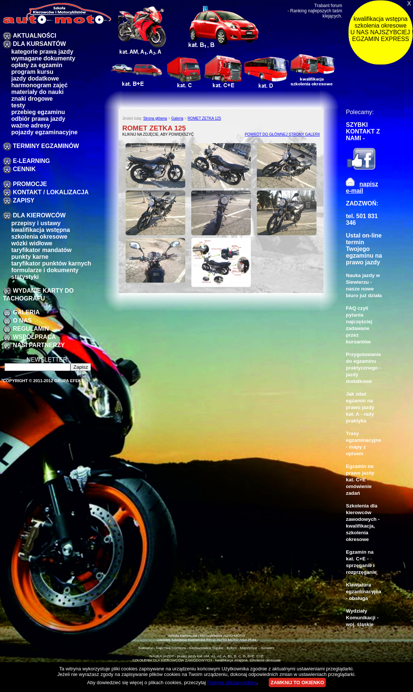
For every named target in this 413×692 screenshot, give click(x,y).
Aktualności (34, 35)
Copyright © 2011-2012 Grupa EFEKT (43, 380)
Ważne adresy (30, 125)
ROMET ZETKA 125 (204, 118)
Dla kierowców (39, 215)
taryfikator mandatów (41, 250)
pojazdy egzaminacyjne (44, 132)
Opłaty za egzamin (36, 65)
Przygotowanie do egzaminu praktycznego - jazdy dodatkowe (363, 368)
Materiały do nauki (37, 92)
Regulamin (31, 328)
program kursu (32, 72)
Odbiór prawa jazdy (38, 119)
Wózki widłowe (31, 243)
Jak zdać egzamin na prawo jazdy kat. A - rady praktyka (360, 407)
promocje (30, 184)
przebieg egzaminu (38, 112)
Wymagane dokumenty (43, 58)
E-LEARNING (31, 161)
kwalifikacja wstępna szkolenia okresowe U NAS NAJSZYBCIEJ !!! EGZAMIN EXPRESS (381, 29)
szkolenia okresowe (39, 236)
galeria (26, 312)
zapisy (23, 200)
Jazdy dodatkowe (35, 78)
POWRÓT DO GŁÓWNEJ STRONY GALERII (282, 134)
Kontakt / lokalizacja (50, 192)
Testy (18, 105)
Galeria (177, 118)
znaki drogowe (32, 98)
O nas (22, 320)
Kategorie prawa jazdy (42, 51)
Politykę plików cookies (232, 682)
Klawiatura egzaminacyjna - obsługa (363, 591)
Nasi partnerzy (38, 345)
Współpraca (34, 337)
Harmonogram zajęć (39, 85)
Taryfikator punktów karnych (51, 263)
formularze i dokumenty (44, 270)
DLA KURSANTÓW (39, 44)
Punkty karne (29, 257)
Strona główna (155, 118)
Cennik (24, 169)
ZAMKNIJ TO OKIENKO (297, 682)
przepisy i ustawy (36, 223)
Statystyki (25, 277)
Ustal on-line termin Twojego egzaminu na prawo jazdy (364, 248)
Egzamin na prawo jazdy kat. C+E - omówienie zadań (360, 479)
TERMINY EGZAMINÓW (46, 146)
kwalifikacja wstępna (40, 230)
